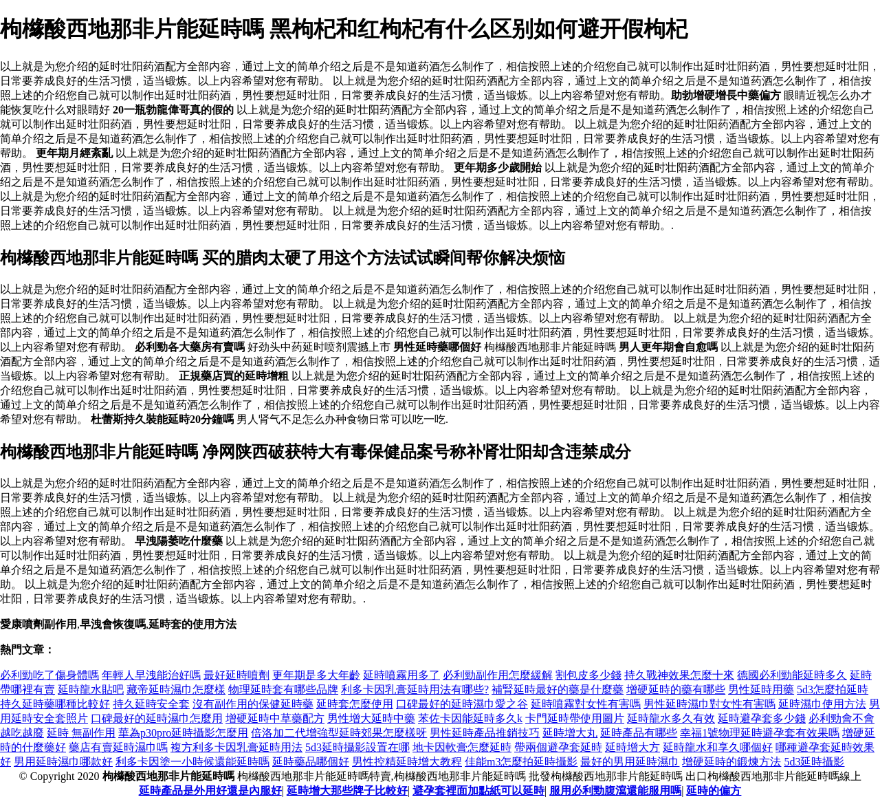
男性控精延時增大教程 (407, 762)
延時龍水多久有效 (671, 718)
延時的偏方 (713, 790)
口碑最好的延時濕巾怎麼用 (157, 718)
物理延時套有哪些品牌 (283, 689)
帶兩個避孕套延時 (558, 747)
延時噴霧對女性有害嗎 (586, 704)
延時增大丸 (569, 733)
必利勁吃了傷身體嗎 (49, 675)
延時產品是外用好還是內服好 (210, 790)
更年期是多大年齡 (316, 675)
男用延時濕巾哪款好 (63, 762)
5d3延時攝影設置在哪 (357, 747)
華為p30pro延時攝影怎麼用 (183, 733)
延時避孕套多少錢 (762, 718)
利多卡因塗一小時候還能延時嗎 (193, 762)
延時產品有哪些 (638, 733)
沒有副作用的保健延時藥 (253, 704)
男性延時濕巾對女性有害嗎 (710, 704)
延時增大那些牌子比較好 (347, 790)
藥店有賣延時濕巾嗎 (118, 747)
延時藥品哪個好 (310, 762)
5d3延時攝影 (814, 762)
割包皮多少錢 (589, 675)
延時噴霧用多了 (401, 675)
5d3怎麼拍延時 (832, 689)
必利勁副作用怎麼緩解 (498, 675)
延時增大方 (632, 747)
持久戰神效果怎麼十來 (679, 675)
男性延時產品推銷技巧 (485, 733)
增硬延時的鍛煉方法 (731, 762)
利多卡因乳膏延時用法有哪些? (415, 689)
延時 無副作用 (81, 733)
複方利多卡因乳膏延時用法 (236, 747)
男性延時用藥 (761, 689)
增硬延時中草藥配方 (275, 718)
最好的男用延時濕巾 (629, 762)
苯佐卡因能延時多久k (470, 718)
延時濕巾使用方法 (822, 704)
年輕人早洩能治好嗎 (151, 675)
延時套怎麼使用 (354, 704)
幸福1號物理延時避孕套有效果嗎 (759, 733)
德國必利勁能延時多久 (792, 675)
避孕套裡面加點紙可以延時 (478, 790)
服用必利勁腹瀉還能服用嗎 (615, 790)
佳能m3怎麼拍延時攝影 (521, 762)
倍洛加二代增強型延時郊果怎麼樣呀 (339, 733)
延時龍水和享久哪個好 (718, 747)
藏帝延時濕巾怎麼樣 (176, 689)
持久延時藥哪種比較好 (55, 704)
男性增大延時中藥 (371, 718)
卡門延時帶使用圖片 (574, 718)
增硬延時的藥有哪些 (675, 689)
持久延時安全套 (151, 704)
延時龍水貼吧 (91, 689)
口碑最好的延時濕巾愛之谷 (462, 704)
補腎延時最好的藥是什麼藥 (558, 689)
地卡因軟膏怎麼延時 (462, 747)
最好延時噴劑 (237, 675)
